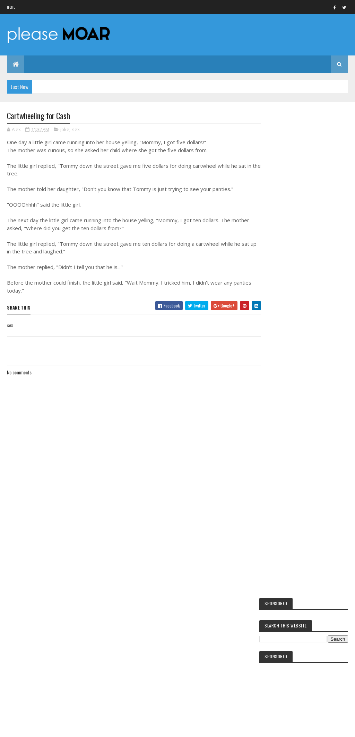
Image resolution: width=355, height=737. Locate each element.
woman (280, 666)
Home (11, 7)
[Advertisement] (132, 535)
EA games (282, 654)
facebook (282, 591)
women (280, 642)
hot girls (283, 603)
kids (278, 579)
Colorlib (33, 727)
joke (64, 130)
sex (76, 130)
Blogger (304, 709)
